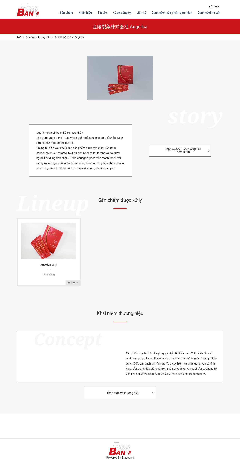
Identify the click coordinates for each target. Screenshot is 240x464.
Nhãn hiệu (85, 12)
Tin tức (102, 12)
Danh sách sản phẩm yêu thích (172, 12)
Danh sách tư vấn (209, 12)
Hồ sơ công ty (121, 12)
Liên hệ (141, 12)
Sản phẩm (66, 12)
